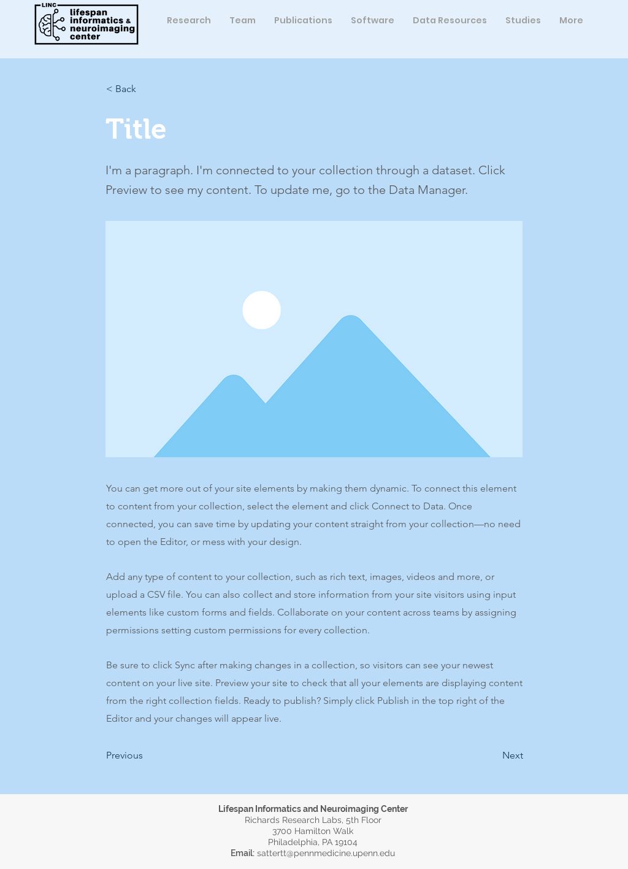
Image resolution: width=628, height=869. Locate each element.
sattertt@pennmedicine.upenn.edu (326, 853)
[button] (242, 20)
